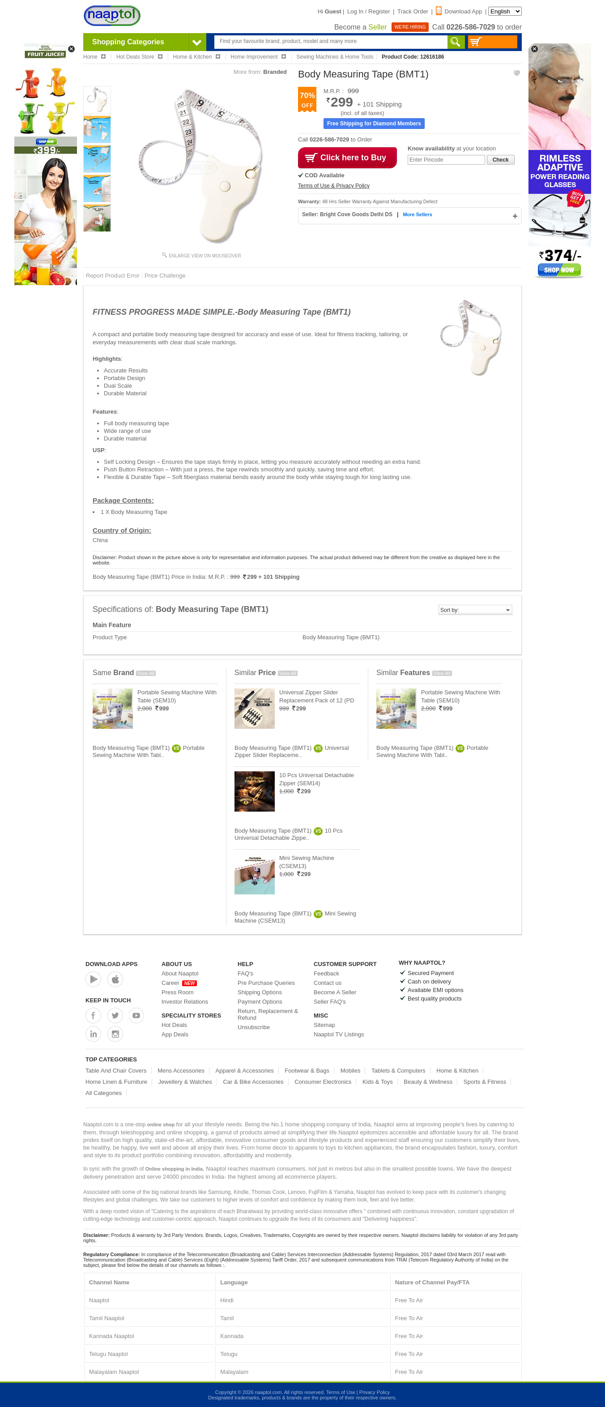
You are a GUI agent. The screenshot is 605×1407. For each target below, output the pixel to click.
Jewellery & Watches (185, 1081)
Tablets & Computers (398, 1070)
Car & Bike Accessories (253, 1081)
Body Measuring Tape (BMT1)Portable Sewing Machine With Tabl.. (149, 751)
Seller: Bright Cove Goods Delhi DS (348, 214)
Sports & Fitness (485, 1081)
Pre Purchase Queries (266, 982)
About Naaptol (180, 973)
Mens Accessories (181, 1070)
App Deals (175, 1034)
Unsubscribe (254, 1027)
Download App (459, 11)
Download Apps (111, 964)
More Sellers (417, 214)
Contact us (327, 982)
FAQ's (245, 973)
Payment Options (260, 1001)
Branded (275, 71)
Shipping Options (260, 992)
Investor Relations (185, 1001)
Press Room (178, 992)
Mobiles (351, 1070)
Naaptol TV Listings (339, 1034)
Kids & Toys (377, 1081)
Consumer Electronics (322, 1081)
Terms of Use (340, 1392)
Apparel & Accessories (245, 1070)
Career (179, 982)
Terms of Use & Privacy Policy (334, 186)
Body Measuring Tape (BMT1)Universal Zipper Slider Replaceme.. (291, 751)
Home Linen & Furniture (116, 1081)
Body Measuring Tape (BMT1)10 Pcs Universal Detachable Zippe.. (288, 834)
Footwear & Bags (307, 1070)
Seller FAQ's (330, 1001)
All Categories (103, 1093)
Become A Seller (335, 992)
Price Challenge (165, 275)
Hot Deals (174, 1025)
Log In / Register (368, 11)
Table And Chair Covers (116, 1070)
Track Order (412, 11)
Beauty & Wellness (428, 1081)
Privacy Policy (374, 1392)
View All (145, 673)
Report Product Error (113, 275)
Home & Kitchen (457, 1070)
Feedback (326, 973)
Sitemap (324, 1025)
